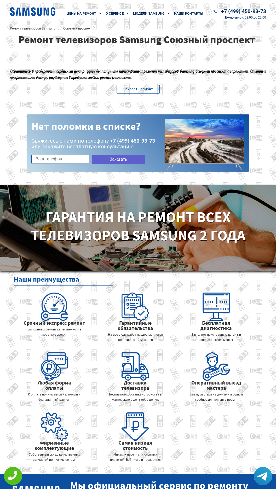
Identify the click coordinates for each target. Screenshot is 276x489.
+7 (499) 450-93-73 (243, 11)
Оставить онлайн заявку (153, 469)
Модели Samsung (149, 13)
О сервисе (115, 13)
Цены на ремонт (81, 13)
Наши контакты (188, 13)
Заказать (113, 159)
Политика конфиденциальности (101, 481)
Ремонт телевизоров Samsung (32, 28)
